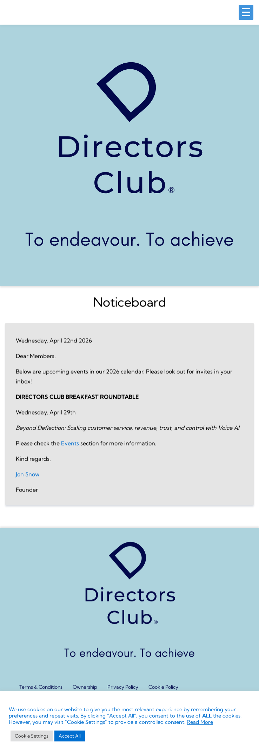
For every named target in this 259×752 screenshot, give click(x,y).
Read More (200, 722)
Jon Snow (27, 479)
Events (70, 448)
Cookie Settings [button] (31, 736)
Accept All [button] (70, 736)
